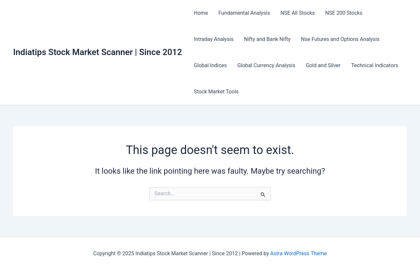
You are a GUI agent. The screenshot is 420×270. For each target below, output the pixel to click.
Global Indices (210, 65)
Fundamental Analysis (244, 13)
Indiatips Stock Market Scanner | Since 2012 (97, 52)
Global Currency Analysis (266, 65)
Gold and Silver (323, 65)
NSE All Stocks (298, 13)
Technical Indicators (374, 65)
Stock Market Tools (216, 91)
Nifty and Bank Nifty (267, 39)
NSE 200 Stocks (343, 13)
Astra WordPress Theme (298, 253)
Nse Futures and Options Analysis (340, 39)
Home (201, 13)
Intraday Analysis (214, 39)
